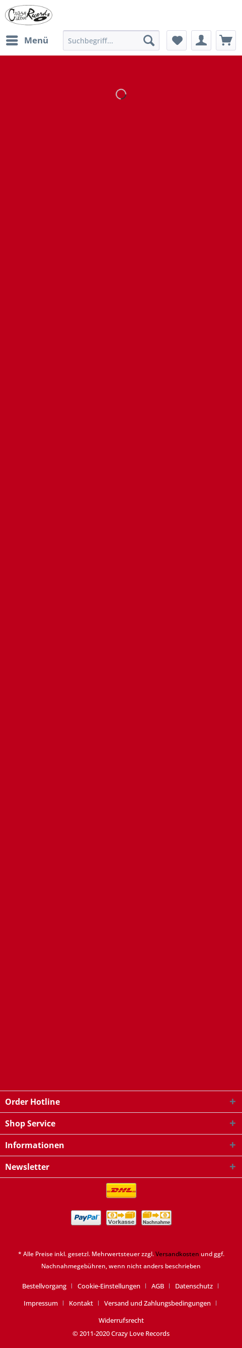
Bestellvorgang (44, 1285)
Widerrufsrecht (121, 1320)
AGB (157, 1285)
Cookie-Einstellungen (108, 1285)
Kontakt (81, 1303)
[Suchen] (148, 40)
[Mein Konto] (201, 40)
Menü (27, 39)
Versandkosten (177, 1254)
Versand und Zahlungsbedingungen (157, 1303)
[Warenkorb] (226, 40)
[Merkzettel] (177, 40)
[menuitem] (26, 40)
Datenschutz (194, 1285)
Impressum (41, 1303)
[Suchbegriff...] (111, 40)
